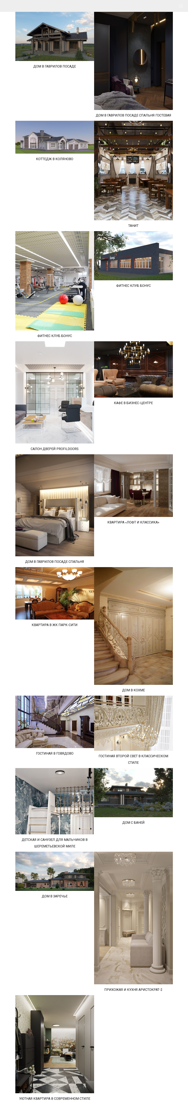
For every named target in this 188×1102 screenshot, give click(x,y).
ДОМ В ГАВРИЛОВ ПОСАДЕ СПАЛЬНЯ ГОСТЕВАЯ (133, 115)
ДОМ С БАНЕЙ (133, 823)
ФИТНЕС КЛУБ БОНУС (54, 336)
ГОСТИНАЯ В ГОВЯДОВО (54, 753)
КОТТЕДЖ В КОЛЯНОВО (54, 159)
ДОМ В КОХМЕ (133, 690)
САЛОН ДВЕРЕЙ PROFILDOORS (55, 449)
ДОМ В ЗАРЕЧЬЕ (55, 896)
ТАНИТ (133, 226)
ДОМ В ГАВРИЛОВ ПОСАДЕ (54, 66)
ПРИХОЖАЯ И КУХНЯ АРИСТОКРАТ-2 (133, 990)
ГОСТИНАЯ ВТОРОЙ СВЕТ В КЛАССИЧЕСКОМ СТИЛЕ (133, 759)
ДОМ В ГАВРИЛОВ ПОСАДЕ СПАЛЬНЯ (54, 562)
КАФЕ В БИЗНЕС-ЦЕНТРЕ (133, 403)
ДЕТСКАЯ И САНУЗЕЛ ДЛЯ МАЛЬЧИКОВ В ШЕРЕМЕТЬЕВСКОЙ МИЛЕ (55, 843)
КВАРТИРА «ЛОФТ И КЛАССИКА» (133, 522)
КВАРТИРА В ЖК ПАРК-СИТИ (55, 625)
